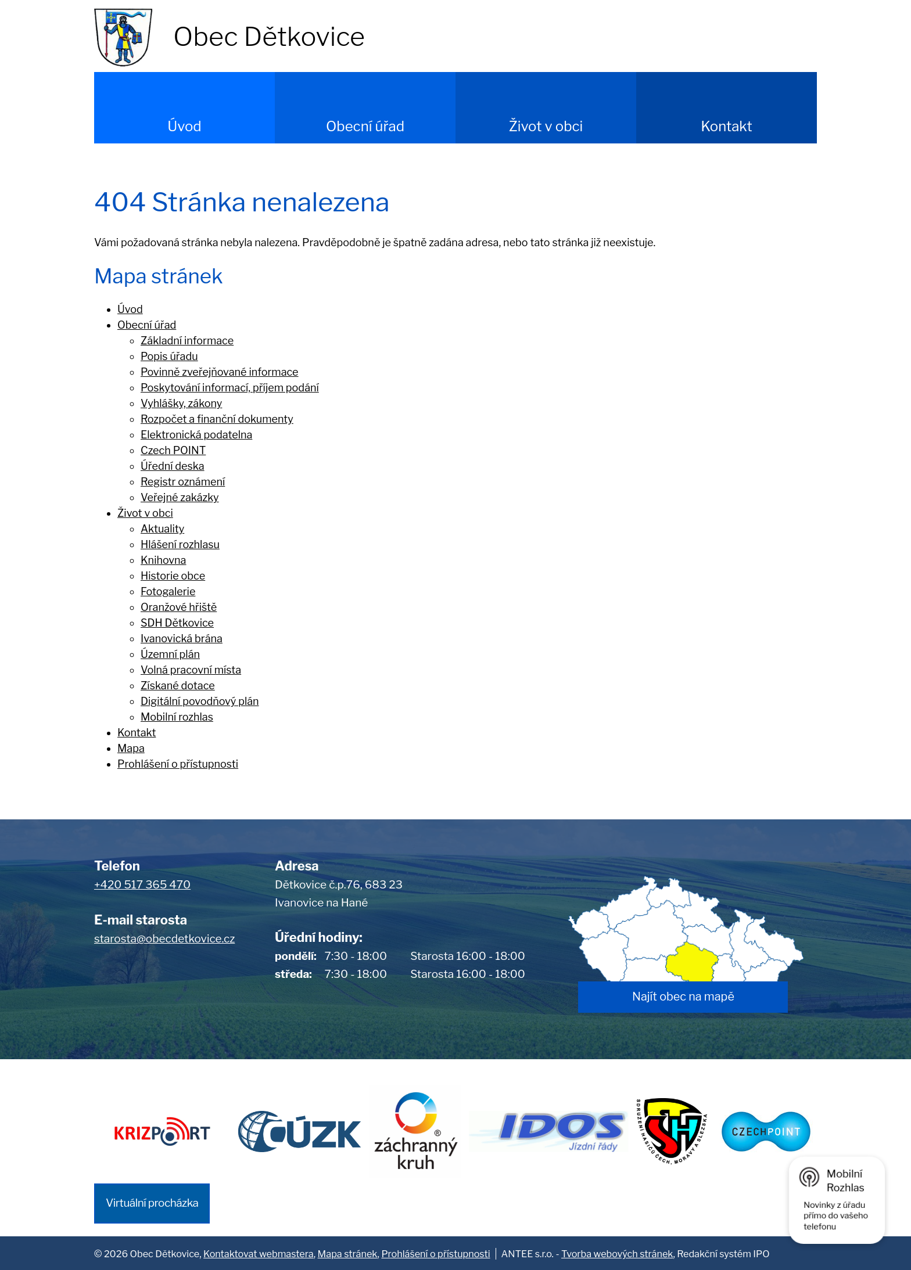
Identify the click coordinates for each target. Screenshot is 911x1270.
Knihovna (163, 560)
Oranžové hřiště (179, 607)
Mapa (131, 748)
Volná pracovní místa (191, 670)
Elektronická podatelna (196, 435)
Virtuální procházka (152, 1201)
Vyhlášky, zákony (181, 403)
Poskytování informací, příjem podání (230, 388)
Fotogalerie (168, 591)
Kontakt (726, 126)
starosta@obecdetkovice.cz (164, 938)
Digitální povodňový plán (200, 701)
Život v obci (546, 126)
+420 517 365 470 (142, 884)
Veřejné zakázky (180, 497)
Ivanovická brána (182, 638)
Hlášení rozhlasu (180, 544)
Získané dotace (178, 685)
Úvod (184, 126)
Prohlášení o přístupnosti (177, 764)
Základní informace (187, 340)
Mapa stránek (348, 1252)
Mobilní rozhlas (177, 717)
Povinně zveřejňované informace (220, 372)
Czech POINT (173, 450)
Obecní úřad (365, 126)
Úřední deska (173, 466)
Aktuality (162, 529)
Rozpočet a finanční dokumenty (217, 419)
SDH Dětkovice (177, 623)
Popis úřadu (169, 356)
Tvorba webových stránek (617, 1252)
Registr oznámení (183, 482)
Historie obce (173, 576)
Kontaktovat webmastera (258, 1252)
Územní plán (170, 654)
